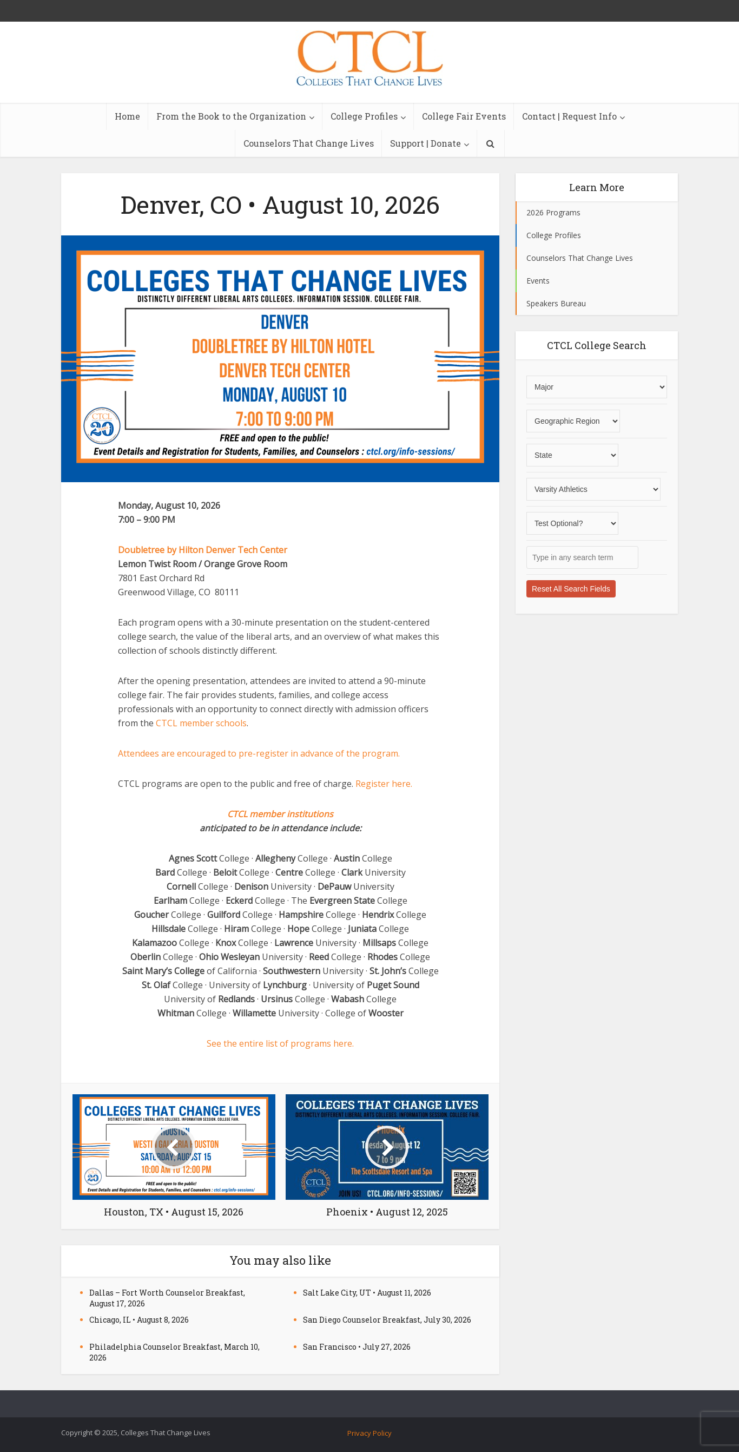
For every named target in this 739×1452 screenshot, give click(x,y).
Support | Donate (425, 143)
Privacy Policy (369, 1433)
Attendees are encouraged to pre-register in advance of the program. (259, 753)
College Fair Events (464, 116)
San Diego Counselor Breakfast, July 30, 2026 (387, 1320)
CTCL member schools (201, 723)
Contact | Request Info (569, 116)
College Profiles (364, 116)
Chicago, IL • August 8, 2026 (139, 1320)
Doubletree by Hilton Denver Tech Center (202, 550)
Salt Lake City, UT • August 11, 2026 (367, 1292)
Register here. (384, 784)
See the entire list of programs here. (280, 1043)
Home (127, 116)
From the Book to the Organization (231, 116)
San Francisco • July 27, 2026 (357, 1347)
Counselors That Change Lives (308, 143)
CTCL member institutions (280, 814)
